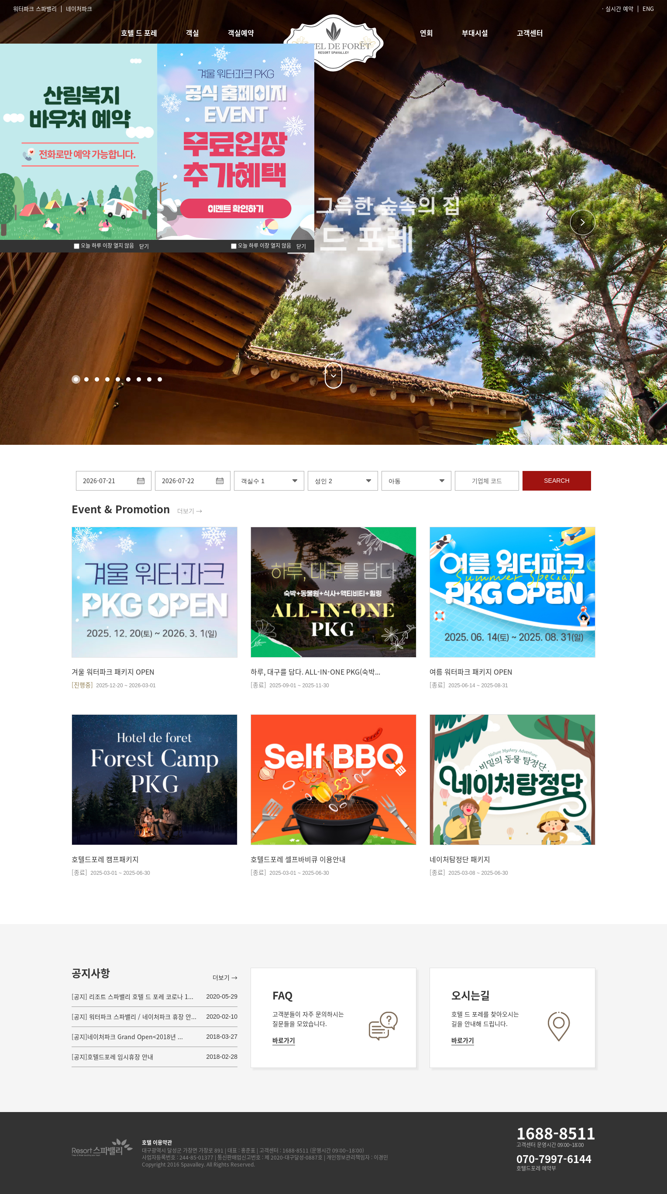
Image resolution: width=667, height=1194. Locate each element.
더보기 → (189, 510)
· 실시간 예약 (617, 8)
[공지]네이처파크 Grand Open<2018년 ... (127, 1036)
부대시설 (475, 32)
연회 (426, 32)
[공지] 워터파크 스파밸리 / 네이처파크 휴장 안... (134, 1016)
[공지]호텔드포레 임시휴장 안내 (112, 1056)
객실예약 (241, 32)
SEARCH (556, 480)
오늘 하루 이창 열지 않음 (261, 245)
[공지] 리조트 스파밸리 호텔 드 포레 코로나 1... (132, 996)
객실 (192, 32)
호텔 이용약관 (157, 1142)
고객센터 (530, 32)
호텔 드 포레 (139, 32)
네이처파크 (79, 8)
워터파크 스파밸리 (35, 8)
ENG (648, 8)
